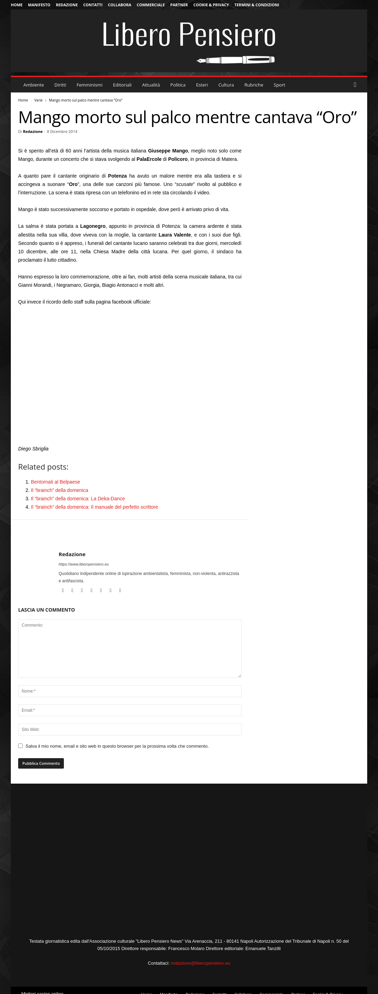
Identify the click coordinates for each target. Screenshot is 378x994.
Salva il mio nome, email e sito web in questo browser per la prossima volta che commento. (117, 746)
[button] (356, 84)
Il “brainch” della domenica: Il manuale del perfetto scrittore (94, 507)
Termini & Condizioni (257, 4)
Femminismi (90, 85)
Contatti (93, 4)
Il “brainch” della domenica (59, 490)
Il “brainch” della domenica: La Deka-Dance (78, 498)
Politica (178, 85)
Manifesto (39, 4)
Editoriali (122, 85)
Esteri (202, 85)
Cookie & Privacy (211, 4)
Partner (179, 4)
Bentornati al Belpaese (55, 482)
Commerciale (151, 4)
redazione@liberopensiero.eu (200, 963)
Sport (279, 85)
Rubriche (253, 85)
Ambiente (33, 85)
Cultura (226, 85)
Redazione (67, 4)
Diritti (60, 85)
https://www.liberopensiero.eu (84, 564)
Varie (38, 100)
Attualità (151, 85)
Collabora (119, 4)
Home (17, 4)
